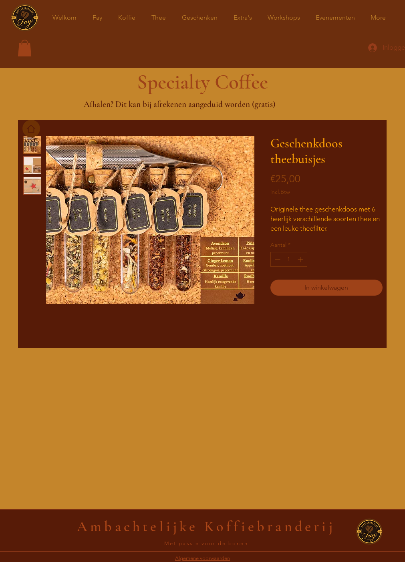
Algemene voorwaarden (202, 558)
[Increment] (301, 259)
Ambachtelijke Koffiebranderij (206, 526)
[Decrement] (277, 259)
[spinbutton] (289, 259)
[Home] (31, 128)
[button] (25, 48)
